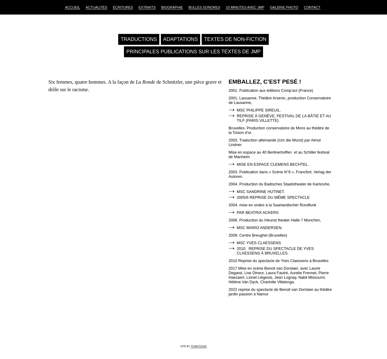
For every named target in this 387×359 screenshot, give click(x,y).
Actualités (96, 7)
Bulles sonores (204, 7)
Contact (312, 7)
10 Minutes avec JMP (245, 7)
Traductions (139, 39)
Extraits (146, 7)
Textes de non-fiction (235, 39)
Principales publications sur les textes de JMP (193, 52)
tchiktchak (198, 346)
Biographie (172, 7)
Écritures (123, 7)
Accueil (72, 7)
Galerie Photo (284, 7)
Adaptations (180, 39)
